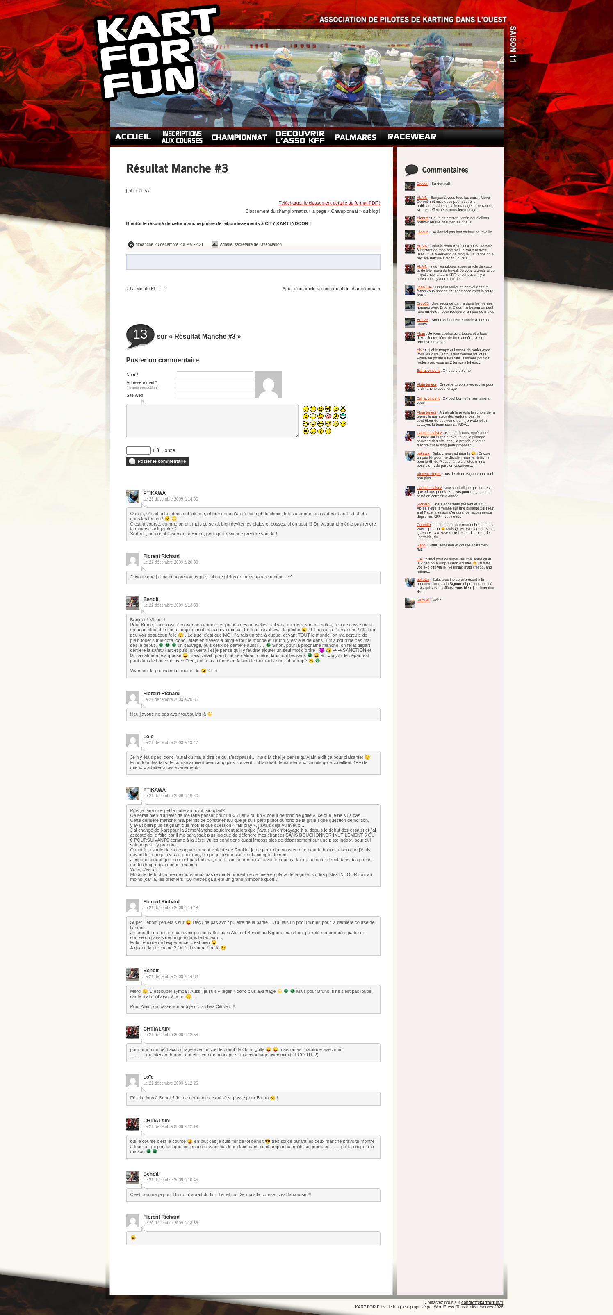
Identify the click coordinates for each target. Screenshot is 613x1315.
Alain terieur (427, 384)
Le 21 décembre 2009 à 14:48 (171, 907)
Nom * (132, 375)
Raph (421, 545)
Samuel (423, 600)
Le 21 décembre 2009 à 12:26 (171, 1083)
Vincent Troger (429, 474)
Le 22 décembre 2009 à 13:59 (171, 605)
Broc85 (423, 303)
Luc (420, 559)
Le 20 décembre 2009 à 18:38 (171, 1223)
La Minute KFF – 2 (148, 288)
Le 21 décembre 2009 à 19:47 (171, 742)
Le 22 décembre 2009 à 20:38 (171, 562)
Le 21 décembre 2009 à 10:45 (171, 1180)
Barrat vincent (428, 371)
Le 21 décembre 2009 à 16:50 (171, 796)
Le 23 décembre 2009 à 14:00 (171, 499)
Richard (423, 504)
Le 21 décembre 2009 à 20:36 (171, 699)
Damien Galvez (429, 433)
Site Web (135, 395)
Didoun (423, 184)
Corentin (424, 525)
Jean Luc (424, 287)
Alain (421, 334)
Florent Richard (162, 556)
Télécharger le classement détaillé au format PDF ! (330, 202)
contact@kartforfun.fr (482, 1302)
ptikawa (423, 453)
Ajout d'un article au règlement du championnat (330, 288)
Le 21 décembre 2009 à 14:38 (171, 976)
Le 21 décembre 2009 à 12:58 (171, 1035)
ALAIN (422, 198)
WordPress (444, 1307)
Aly (419, 350)
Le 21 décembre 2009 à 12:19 (171, 1126)
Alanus (422, 218)
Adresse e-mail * (143, 384)
